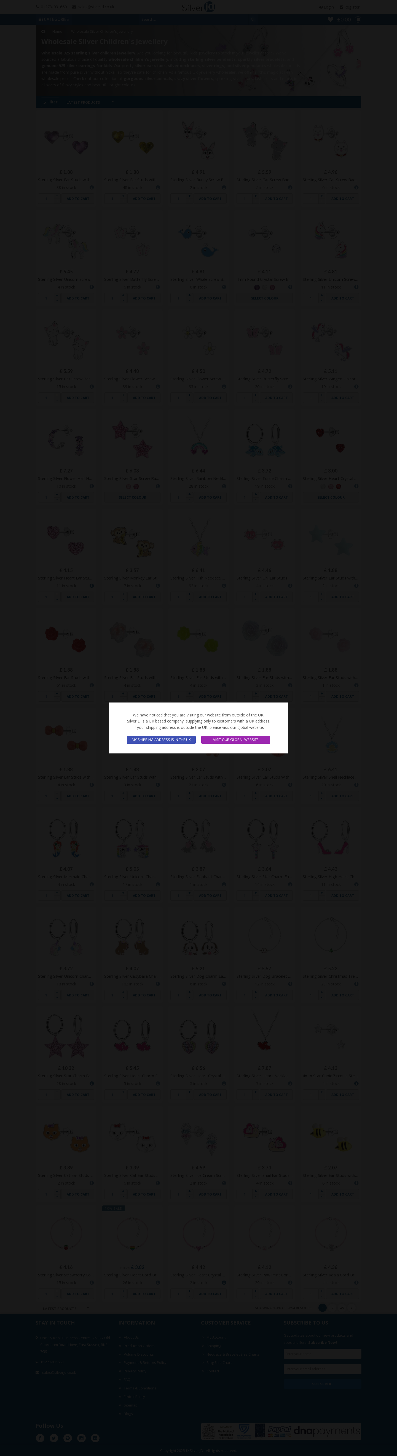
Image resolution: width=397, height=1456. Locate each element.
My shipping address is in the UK (161, 739)
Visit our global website (236, 739)
